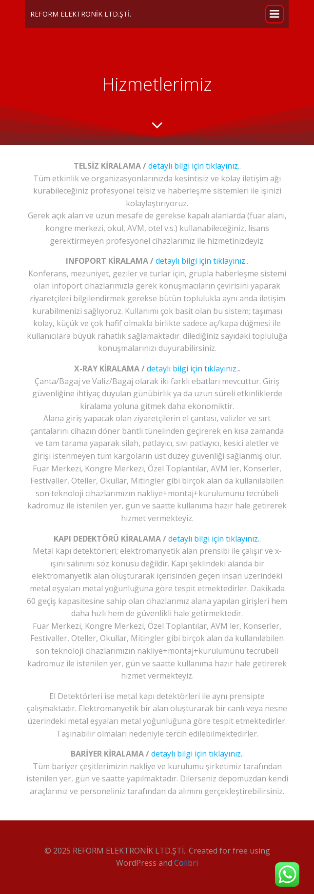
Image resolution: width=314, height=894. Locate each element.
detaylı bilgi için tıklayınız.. (193, 165)
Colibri (186, 862)
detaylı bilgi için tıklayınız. (192, 368)
